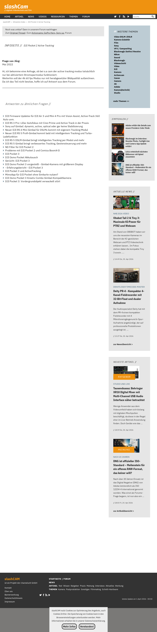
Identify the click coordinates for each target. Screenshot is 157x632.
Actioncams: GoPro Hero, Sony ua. (48, 32)
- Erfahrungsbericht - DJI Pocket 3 (24, 167)
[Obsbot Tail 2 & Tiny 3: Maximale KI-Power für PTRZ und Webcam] (126, 203)
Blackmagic (119, 60)
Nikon (117, 54)
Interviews (100, 586)
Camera (117, 81)
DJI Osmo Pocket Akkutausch (21, 157)
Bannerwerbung (12, 594)
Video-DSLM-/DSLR (123, 36)
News (31, 16)
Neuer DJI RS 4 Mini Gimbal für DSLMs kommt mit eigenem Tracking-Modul (46, 129)
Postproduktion (73, 589)
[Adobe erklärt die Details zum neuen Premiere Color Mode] (118, 130)
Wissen (66, 586)
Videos (42, 16)
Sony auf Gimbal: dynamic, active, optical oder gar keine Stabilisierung (44, 126)
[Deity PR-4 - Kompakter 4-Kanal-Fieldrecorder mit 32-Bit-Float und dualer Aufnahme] (126, 275)
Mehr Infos (69, 626)
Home (7, 16)
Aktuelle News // (124, 191)
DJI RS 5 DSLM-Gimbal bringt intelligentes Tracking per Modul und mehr (44, 140)
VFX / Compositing (123, 48)
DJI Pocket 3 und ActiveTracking (23, 171)
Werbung (119, 586)
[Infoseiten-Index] (19, 22)
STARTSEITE (55, 579)
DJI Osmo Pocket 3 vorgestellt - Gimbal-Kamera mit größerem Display (44, 164)
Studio (117, 93)
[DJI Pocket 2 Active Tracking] (39, 22)
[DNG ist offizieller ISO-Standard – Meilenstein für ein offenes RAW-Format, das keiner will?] (118, 169)
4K (115, 84)
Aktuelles (110, 586)
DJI (115, 69)
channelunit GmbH (29, 583)
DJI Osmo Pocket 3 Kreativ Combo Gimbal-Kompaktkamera (38, 177)
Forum (86, 16)
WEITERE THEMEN (125, 31)
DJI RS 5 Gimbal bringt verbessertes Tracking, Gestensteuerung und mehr (46, 143)
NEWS (52, 582)
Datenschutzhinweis (13, 598)
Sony (116, 45)
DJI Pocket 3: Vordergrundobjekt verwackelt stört (32, 181)
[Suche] (141, 16)
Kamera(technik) (122, 90)
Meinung (90, 586)
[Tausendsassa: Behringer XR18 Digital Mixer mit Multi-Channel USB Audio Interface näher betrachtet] (126, 373)
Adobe (117, 87)
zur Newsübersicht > (123, 344)
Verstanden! (87, 626)
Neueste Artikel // (124, 361)
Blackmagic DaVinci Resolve (127, 51)
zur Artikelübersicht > (123, 511)
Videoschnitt (120, 63)
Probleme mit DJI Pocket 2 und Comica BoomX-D (32, 150)
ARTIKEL (53, 586)
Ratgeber (75, 586)
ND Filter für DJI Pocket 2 (19, 147)
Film (116, 42)
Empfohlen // (120, 119)
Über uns (9, 591)
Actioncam (119, 75)
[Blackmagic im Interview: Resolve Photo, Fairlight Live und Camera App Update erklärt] (118, 143)
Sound (117, 57)
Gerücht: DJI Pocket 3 (17, 160)
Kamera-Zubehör (122, 39)
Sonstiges (85, 589)
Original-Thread (17, 32)
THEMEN (53, 589)
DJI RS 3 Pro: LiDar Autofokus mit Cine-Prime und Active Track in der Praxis (47, 122)
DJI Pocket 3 (12, 153)
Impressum (10, 601)
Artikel (19, 16)
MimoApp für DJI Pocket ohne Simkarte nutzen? (31, 174)
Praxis (83, 586)
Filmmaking (96, 589)
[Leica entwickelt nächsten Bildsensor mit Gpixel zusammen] (118, 156)
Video (116, 66)
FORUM (67, 579)
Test (60, 586)
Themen (73, 16)
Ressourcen (58, 16)
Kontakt (8, 588)
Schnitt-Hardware (110, 589)
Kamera (117, 72)
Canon (117, 78)
